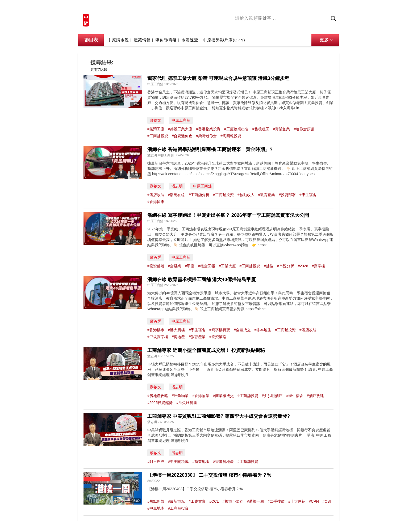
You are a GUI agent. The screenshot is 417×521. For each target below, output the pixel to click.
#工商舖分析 (199, 195)
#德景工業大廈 (180, 129)
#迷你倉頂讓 (304, 129)
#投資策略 (217, 337)
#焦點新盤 (155, 501)
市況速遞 (189, 40)
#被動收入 (246, 195)
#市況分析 (285, 266)
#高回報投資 (230, 136)
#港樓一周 (255, 501)
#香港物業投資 (208, 129)
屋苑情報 (142, 40)
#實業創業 (281, 129)
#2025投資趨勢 (160, 403)
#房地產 (178, 337)
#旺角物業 (180, 396)
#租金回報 (206, 266)
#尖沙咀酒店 (272, 396)
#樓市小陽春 (233, 501)
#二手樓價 (276, 501)
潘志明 (177, 186)
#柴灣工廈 (155, 129)
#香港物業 (200, 396)
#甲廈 (189, 266)
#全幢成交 (242, 330)
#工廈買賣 (197, 501)
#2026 (303, 266)
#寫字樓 (318, 266)
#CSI (327, 501)
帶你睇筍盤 (166, 40)
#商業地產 (200, 461)
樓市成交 (331, 7)
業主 (312, 27)
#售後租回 (260, 129)
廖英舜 (155, 257)
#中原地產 (155, 508)
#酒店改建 (315, 396)
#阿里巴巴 (155, 461)
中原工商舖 (181, 120)
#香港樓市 (155, 330)
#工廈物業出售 (236, 129)
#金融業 (174, 266)
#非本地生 (262, 330)
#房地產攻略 (157, 396)
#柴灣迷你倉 (206, 136)
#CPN (314, 501)
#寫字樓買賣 (219, 330)
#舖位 (268, 266)
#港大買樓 (176, 330)
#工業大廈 (227, 266)
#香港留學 (155, 202)
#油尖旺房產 (186, 403)
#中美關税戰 (178, 461)
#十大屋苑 (296, 501)
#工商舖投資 (157, 136)
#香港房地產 (223, 461)
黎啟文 (155, 120)
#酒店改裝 (155, 195)
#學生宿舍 (307, 195)
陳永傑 (259, 27)
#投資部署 (287, 195)
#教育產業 (266, 195)
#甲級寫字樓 (157, 337)
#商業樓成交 (223, 396)
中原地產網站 (285, 7)
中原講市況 (295, 27)
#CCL (214, 501)
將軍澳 (275, 27)
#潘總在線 (176, 195)
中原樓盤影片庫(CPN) (224, 40)
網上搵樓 (310, 7)
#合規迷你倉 (182, 136)
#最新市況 (176, 501)
